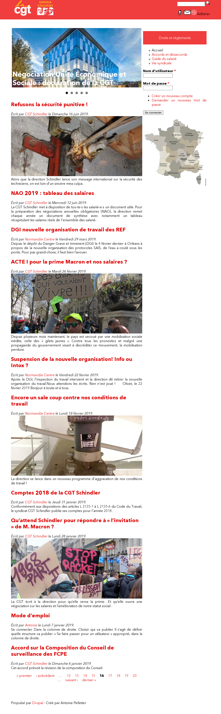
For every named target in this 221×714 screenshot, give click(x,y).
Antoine (31, 625)
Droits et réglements (175, 38)
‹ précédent (45, 675)
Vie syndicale (162, 63)
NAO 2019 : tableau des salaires (52, 193)
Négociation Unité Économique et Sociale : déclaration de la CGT (69, 78)
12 (69, 675)
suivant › (71, 680)
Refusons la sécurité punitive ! (49, 104)
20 (135, 675)
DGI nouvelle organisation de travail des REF (68, 229)
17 (110, 675)
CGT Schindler (36, 114)
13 (77, 675)
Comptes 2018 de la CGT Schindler (55, 493)
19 (126, 675)
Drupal (37, 703)
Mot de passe (156, 83)
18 (118, 675)
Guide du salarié (164, 59)
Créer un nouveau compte (172, 96)
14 (85, 675)
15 (93, 675)
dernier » (89, 680)
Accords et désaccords (169, 54)
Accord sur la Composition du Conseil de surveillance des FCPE (62, 650)
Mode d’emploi (30, 615)
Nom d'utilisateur (159, 71)
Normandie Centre (40, 239)
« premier (24, 675)
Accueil (157, 50)
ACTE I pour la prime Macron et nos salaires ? (69, 262)
